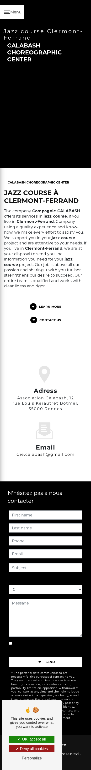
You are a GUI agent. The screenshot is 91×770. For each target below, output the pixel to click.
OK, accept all (32, 739)
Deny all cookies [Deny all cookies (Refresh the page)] (32, 749)
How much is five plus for (33, 580)
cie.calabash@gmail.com (45, 447)
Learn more (45, 306)
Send (50, 662)
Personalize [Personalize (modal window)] (32, 758)
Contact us (45, 320)
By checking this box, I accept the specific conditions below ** (46, 646)
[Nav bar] (12, 12)
